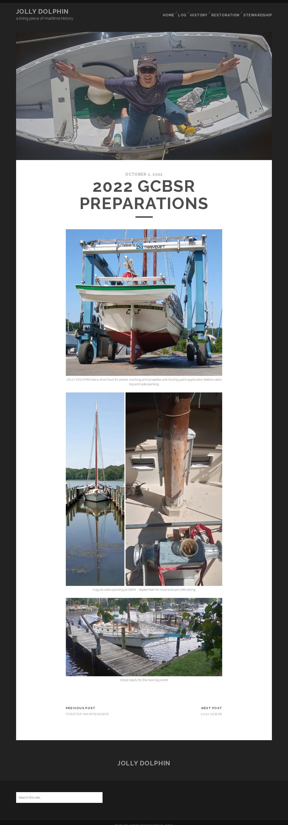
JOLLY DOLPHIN (42, 11)
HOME (168, 11)
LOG (183, 11)
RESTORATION (227, 11)
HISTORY (200, 11)
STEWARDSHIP (259, 11)
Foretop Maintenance (87, 708)
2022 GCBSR (211, 708)
